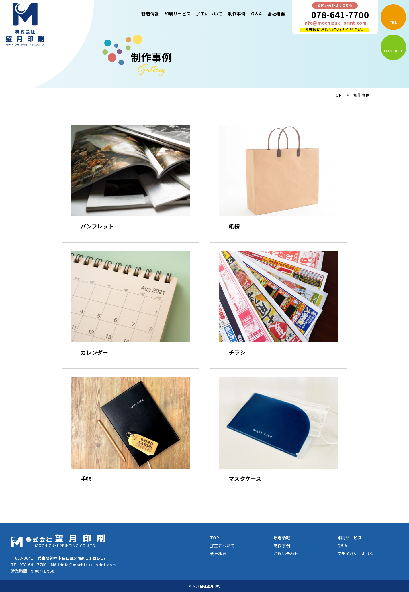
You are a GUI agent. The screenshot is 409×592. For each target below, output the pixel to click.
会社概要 (276, 14)
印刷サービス (178, 14)
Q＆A (256, 14)
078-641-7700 (340, 14)
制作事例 (237, 14)
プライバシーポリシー (357, 553)
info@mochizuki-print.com (335, 22)
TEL (393, 22)
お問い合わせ (286, 553)
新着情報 (150, 14)
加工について (209, 14)
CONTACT (393, 51)
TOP (337, 95)
